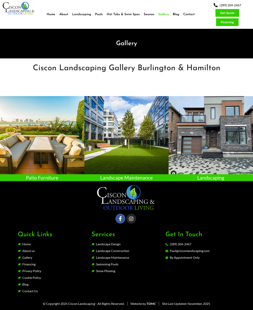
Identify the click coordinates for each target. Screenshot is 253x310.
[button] (4, 138)
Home (51, 14)
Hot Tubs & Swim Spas (123, 14)
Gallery (163, 14)
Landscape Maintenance (126, 178)
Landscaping (81, 14)
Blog (176, 14)
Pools (99, 14)
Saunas (149, 14)
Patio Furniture (42, 178)
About (63, 14)
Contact (189, 14)
